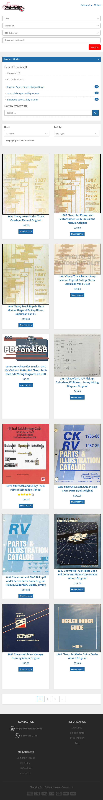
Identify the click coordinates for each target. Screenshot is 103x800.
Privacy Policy (77, 737)
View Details (26, 231)
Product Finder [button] (12, 59)
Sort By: (58, 127)
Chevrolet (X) (14, 73)
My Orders (25, 762)
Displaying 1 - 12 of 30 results (20, 140)
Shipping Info (77, 732)
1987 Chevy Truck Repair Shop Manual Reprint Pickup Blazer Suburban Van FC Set (77, 280)
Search (94, 47)
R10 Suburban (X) (16, 79)
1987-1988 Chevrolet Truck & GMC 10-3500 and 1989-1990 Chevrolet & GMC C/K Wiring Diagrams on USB (26, 370)
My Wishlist (26, 768)
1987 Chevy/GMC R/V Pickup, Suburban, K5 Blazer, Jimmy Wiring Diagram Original (77, 382)
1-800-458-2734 (29, 735)
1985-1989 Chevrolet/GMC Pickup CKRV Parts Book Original (77, 488)
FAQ (77, 742)
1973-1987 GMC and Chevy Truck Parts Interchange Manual (25, 487)
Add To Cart (77, 295)
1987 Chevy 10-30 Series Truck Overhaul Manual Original (26, 218)
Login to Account (26, 757)
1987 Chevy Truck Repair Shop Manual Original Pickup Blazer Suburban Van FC (26, 310)
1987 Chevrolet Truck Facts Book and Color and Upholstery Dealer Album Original (77, 574)
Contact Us (25, 773)
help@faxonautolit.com (29, 728)
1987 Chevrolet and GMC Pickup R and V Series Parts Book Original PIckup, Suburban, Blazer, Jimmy (26, 581)
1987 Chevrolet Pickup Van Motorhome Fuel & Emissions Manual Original (77, 218)
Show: (7, 127)
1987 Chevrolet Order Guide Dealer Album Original (77, 656)
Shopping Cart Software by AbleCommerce (51, 787)
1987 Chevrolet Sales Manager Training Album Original (26, 656)
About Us (77, 727)
